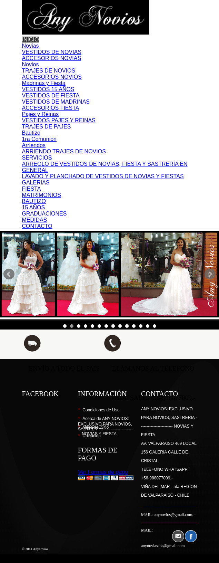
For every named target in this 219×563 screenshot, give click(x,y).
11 (134, 326)
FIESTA (31, 189)
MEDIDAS (34, 220)
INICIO (30, 39)
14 (154, 326)
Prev (8, 274)
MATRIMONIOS (41, 195)
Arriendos (34, 145)
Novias (30, 46)
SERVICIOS (37, 158)
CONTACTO (37, 226)
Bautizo (31, 133)
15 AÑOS (33, 207)
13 (147, 326)
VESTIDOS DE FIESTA (51, 95)
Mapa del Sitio (95, 427)
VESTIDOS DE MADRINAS (56, 102)
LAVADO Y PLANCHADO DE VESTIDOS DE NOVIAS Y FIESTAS (103, 176)
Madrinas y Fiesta (44, 83)
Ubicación (91, 435)
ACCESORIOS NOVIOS (52, 77)
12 (140, 326)
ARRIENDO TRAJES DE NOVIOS (64, 151)
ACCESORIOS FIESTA (50, 108)
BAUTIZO (34, 201)
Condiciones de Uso (100, 410)
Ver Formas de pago (103, 472)
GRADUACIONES (44, 214)
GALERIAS (36, 182)
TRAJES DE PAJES (46, 127)
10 (127, 326)
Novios (30, 64)
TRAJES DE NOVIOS (49, 71)
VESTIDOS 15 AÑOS (48, 89)
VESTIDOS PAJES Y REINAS (59, 120)
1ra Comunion (39, 139)
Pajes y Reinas (40, 114)
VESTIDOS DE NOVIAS (51, 52)
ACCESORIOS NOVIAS (51, 58)
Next (210, 274)
